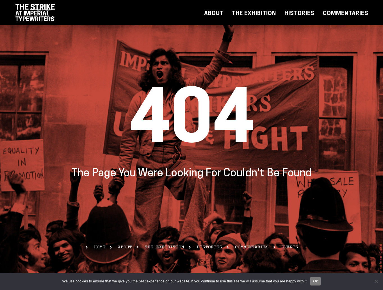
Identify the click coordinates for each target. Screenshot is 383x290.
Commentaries (345, 14)
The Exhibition (254, 14)
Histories (299, 14)
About (214, 14)
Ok (315, 281)
